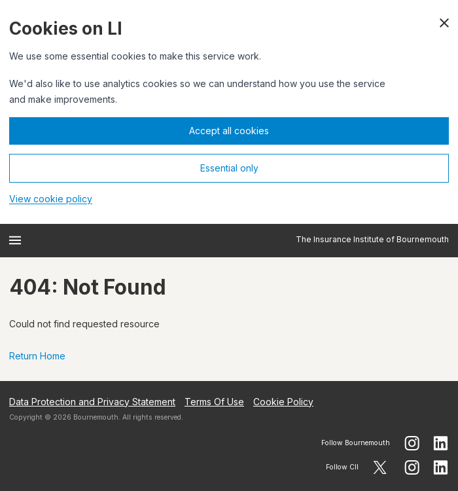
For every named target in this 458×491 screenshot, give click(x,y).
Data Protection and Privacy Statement (92, 401)
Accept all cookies (229, 130)
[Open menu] (15, 240)
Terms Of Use (214, 401)
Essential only (229, 167)
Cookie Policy (283, 401)
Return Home (37, 355)
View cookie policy (50, 198)
